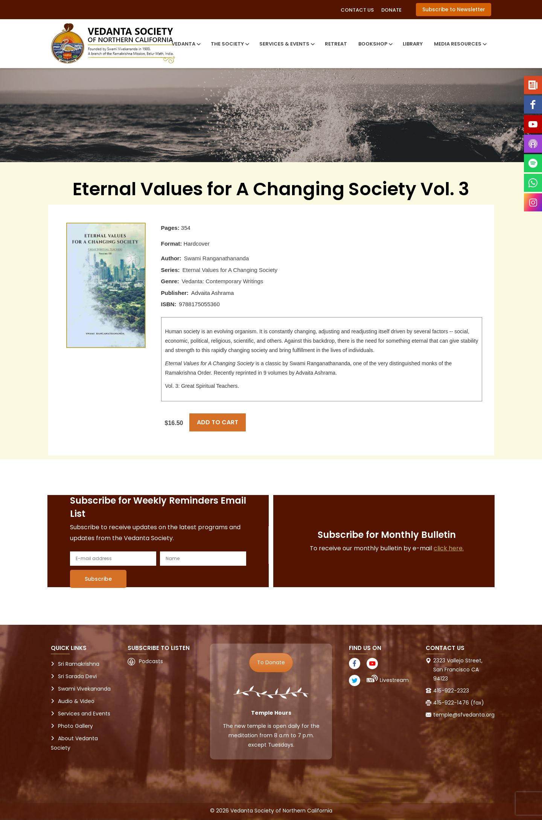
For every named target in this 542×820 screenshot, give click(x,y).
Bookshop (374, 43)
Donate (391, 10)
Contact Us (357, 10)
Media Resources (460, 43)
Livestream (394, 680)
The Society (229, 43)
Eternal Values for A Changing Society (230, 270)
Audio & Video (76, 701)
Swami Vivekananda (84, 688)
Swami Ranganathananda (216, 258)
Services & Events (286, 43)
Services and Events (84, 713)
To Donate (271, 662)
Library (413, 43)
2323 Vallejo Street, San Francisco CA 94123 (458, 669)
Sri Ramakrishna (78, 664)
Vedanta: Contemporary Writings (222, 281)
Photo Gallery (75, 726)
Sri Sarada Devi (77, 676)
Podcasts (151, 661)
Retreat (336, 43)
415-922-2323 (451, 690)
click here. (449, 548)
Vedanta (185, 43)
